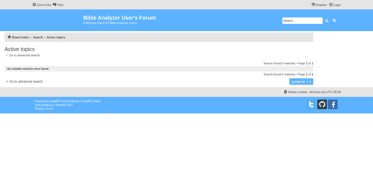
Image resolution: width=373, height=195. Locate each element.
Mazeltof (61, 105)
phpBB (54, 101)
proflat (45, 105)
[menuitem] (58, 5)
